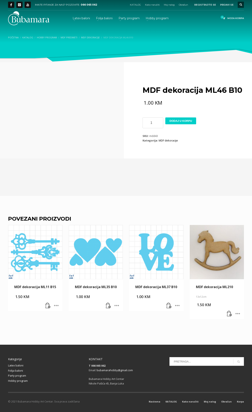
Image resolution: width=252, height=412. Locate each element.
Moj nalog (169, 4)
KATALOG (135, 4)
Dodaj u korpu (180, 120)
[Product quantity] (153, 122)
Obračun (183, 4)
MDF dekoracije (168, 140)
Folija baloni (15, 370)
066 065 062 (89, 4)
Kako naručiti (152, 4)
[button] (48, 306)
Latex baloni (15, 365)
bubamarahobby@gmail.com (115, 370)
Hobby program (18, 381)
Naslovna (154, 401)
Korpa (240, 401)
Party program (17, 375)
